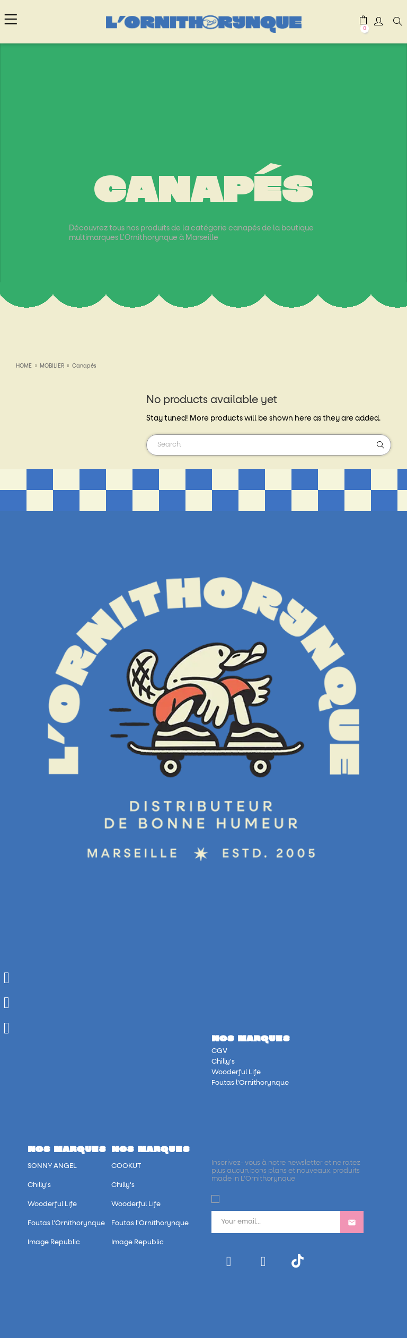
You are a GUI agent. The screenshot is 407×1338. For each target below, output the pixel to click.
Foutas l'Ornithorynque (250, 1083)
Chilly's (223, 1061)
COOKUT (126, 1166)
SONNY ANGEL (52, 1166)
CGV (219, 1051)
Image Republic (54, 1242)
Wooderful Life (236, 1072)
